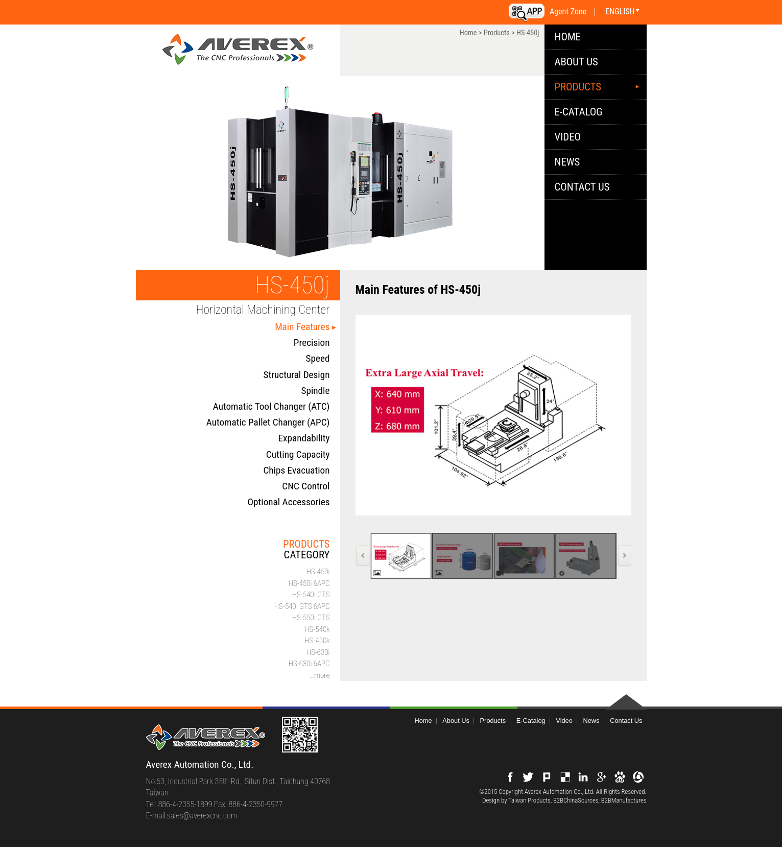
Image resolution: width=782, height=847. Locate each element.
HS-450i (318, 571)
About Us (576, 62)
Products (497, 33)
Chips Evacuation (296, 470)
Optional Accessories (289, 502)
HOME (568, 37)
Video (568, 137)
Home (468, 33)
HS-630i (318, 652)
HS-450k (316, 640)
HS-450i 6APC (309, 583)
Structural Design (297, 375)
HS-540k (316, 629)
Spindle (315, 390)
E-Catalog (579, 112)
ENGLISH (619, 11)
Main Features (302, 327)
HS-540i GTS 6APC (302, 606)
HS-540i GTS (311, 594)
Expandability (304, 438)
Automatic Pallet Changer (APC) (268, 422)
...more (320, 675)
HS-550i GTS (311, 617)
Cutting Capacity (298, 454)
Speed (318, 358)
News (567, 162)
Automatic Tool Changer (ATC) (271, 406)
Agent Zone (568, 11)
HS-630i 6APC (309, 663)
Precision (312, 342)
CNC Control (305, 486)
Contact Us (582, 187)
